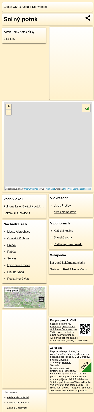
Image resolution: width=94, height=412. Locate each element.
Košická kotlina (63, 230)
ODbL (78, 356)
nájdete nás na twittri (18, 397)
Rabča (11, 251)
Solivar (11, 258)
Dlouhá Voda (15, 272)
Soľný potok (40, 6)
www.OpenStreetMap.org (63, 354)
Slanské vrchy (63, 237)
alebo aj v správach (17, 408)
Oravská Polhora (18, 238)
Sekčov (8, 213)
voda (26, 6)
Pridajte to (75, 387)
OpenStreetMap (31, 189)
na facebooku (60, 325)
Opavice (22, 213)
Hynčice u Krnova (18, 265)
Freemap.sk (50, 189)
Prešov (11, 245)
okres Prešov (62, 205)
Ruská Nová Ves (18, 278)
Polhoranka (11, 206)
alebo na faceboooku (18, 402)
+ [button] (8, 106)
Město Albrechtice (18, 231)
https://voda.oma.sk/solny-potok (77, 189)
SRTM (84, 385)
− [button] (8, 112)
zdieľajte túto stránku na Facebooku (62, 328)
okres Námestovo (65, 212)
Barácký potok (31, 206)
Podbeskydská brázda (68, 244)
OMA (16, 6)
